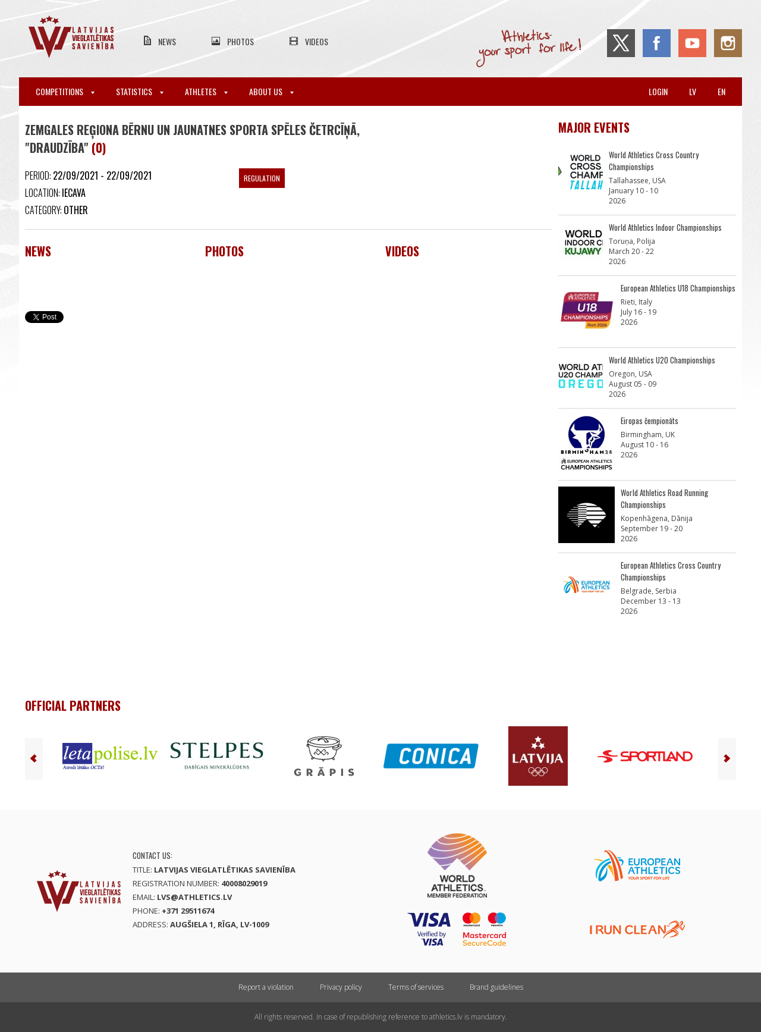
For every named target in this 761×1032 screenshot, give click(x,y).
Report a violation (266, 987)
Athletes (206, 91)
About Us (271, 91)
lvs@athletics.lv (194, 897)
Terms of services (416, 987)
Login (658, 91)
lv (692, 91)
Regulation (262, 178)
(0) (99, 147)
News (167, 41)
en (721, 91)
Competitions (65, 91)
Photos (240, 41)
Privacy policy (341, 987)
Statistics (139, 91)
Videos (316, 41)
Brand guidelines (496, 987)
